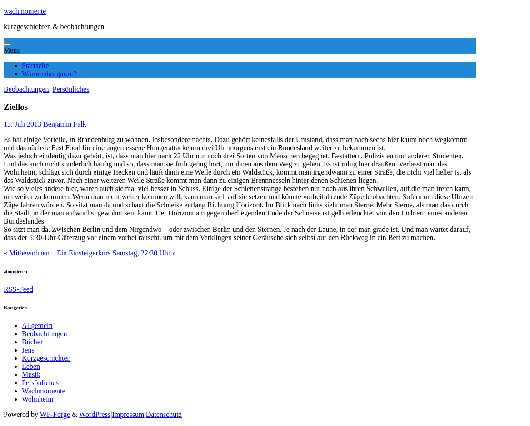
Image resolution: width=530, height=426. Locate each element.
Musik (31, 374)
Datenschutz (164, 414)
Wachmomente (43, 391)
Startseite (35, 65)
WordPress (94, 414)
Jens (28, 350)
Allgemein (37, 325)
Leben (31, 366)
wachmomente (25, 11)
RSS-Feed (18, 289)
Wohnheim (38, 399)
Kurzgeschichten (46, 358)
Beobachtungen (26, 89)
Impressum (128, 414)
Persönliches (71, 89)
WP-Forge (55, 414)
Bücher (32, 342)
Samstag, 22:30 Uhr (144, 253)
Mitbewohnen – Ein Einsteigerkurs (57, 253)
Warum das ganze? (49, 74)
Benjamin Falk (64, 124)
